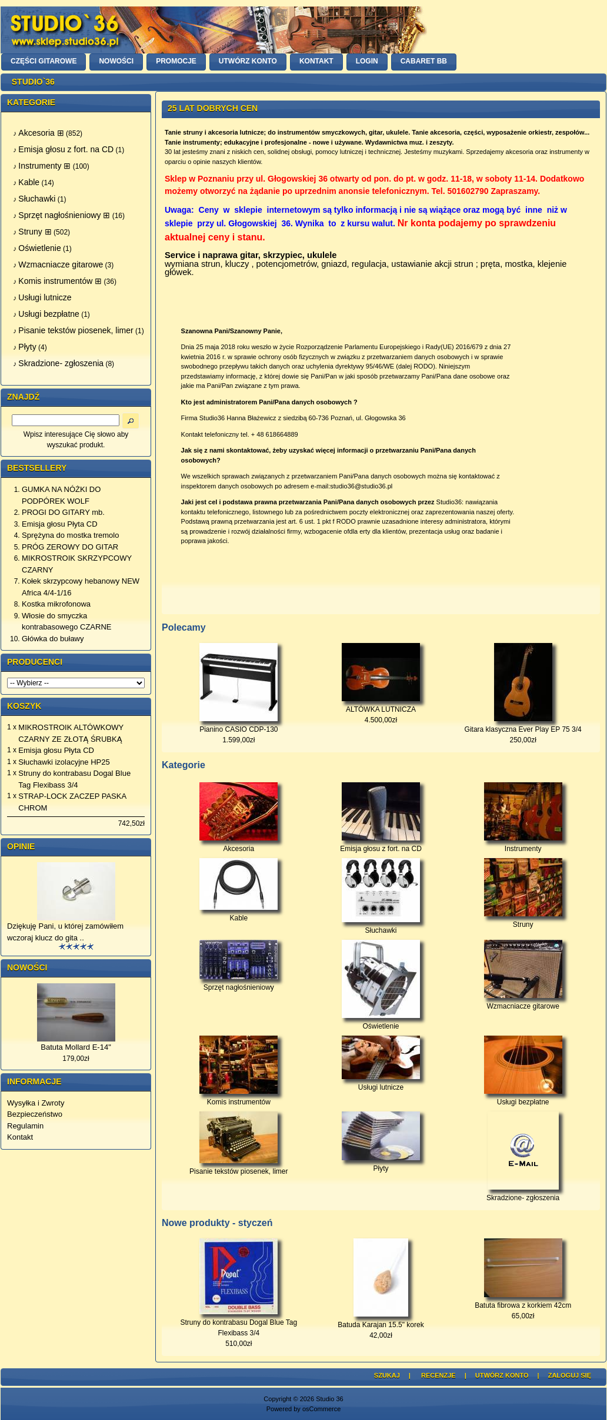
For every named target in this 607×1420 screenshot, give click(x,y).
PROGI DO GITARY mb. (63, 512)
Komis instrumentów (238, 1098)
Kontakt (20, 1137)
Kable (238, 914)
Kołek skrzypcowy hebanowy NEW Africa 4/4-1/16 (80, 587)
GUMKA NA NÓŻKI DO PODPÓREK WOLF (61, 495)
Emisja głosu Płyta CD (60, 524)
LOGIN (367, 61)
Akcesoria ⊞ (41, 133)
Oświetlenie (381, 1022)
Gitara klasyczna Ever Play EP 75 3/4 (523, 729)
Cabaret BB (424, 61)
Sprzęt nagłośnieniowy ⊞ (64, 215)
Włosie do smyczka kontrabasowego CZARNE (66, 621)
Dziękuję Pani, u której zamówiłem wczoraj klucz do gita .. (65, 932)
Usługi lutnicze (381, 1083)
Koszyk (24, 706)
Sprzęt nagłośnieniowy (238, 984)
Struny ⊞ (34, 231)
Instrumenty (523, 845)
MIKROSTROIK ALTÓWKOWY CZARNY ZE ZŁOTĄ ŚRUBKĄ (71, 733)
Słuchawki (381, 927)
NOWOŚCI (116, 61)
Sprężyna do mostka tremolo (70, 535)
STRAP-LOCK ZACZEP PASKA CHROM (72, 802)
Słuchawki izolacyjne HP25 (63, 762)
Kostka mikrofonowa (56, 604)
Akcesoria (238, 845)
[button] (130, 421)
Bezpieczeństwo (34, 1114)
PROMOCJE (176, 61)
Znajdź (23, 396)
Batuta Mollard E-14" (76, 1047)
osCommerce (321, 1408)
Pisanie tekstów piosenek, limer (238, 1167)
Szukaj (387, 1375)
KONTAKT (316, 61)
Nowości (27, 967)
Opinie (21, 846)
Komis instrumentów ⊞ (60, 281)
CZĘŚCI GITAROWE (43, 61)
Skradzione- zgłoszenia (522, 1194)
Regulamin (25, 1125)
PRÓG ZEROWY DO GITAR (70, 546)
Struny (523, 921)
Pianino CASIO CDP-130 (238, 729)
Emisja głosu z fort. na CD (381, 845)
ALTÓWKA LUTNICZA (381, 709)
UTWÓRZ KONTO (248, 61)
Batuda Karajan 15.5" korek (380, 1325)
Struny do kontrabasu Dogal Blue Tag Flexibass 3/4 (74, 779)
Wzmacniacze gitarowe (523, 1002)
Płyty (381, 1165)
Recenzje (438, 1375)
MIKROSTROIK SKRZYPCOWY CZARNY (77, 564)
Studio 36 (329, 1398)
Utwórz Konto (502, 1375)
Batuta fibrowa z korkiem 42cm (523, 1305)
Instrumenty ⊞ (44, 165)
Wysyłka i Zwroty (35, 1103)
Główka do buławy (53, 638)
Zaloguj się (569, 1375)
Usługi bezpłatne (523, 1098)
